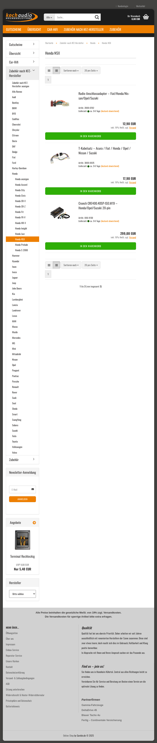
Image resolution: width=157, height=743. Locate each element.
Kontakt (9, 669)
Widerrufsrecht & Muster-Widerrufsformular (25, 697)
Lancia (15, 307)
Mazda (15, 334)
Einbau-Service (12, 652)
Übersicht (34, 29)
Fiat (14, 159)
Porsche (15, 383)
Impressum (10, 646)
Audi (14, 99)
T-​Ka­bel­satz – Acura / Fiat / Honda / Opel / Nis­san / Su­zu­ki (104, 153)
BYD (14, 115)
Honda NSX (20, 241)
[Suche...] (49, 17)
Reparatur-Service (14, 657)
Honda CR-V (20, 203)
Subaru (15, 427)
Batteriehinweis (13, 708)
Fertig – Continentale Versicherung (102, 722)
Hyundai (15, 263)
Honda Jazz (20, 236)
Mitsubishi (16, 356)
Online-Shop (68, 737)
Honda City (20, 192)
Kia (13, 296)
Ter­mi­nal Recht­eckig (22, 558)
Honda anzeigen (22, 181)
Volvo (14, 454)
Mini (14, 350)
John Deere (17, 290)
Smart (15, 416)
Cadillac (15, 121)
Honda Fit (19, 214)
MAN (14, 323)
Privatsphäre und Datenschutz (19, 703)
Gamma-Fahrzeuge (92, 707)
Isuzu (14, 268)
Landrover (16, 312)
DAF (14, 148)
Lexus (14, 318)
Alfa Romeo (17, 94)
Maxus (15, 329)
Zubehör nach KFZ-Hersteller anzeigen (20, 86)
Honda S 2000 (21, 252)
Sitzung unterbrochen (15, 691)
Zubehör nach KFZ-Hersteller (84, 29)
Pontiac (15, 378)
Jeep (14, 285)
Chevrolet (16, 126)
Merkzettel (139, 6)
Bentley (15, 105)
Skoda (14, 411)
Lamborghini (17, 301)
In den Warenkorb (90, 138)
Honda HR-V (20, 225)
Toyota (15, 444)
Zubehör (115, 29)
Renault (15, 389)
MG (13, 345)
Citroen (15, 137)
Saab (14, 400)
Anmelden (23, 501)
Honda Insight (21, 230)
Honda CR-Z (20, 208)
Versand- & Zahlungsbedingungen (20, 680)
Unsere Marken (12, 663)
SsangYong (16, 422)
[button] (49, 73)
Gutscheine (13, 29)
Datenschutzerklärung (15, 674)
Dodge (14, 154)
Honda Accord (21, 187)
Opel (14, 367)
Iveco (14, 274)
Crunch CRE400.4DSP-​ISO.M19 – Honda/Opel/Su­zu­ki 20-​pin (97, 207)
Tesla (14, 438)
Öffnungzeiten (12, 635)
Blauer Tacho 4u (91, 717)
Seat (14, 405)
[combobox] (71, 73)
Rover (14, 394)
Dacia (14, 143)
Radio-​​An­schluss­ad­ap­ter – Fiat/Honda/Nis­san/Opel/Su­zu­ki (103, 98)
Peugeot (15, 372)
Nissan (15, 361)
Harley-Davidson (19, 170)
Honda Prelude (21, 247)
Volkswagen (17, 449)
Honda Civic (20, 197)
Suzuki (15, 432)
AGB (7, 686)
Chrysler (15, 132)
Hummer (16, 258)
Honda (15, 176)
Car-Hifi (52, 29)
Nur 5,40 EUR (22, 569)
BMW (14, 110)
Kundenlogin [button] (122, 6)
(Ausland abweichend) (110, 113)
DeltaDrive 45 (89, 712)
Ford (14, 165)
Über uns (10, 640)
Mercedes (16, 340)
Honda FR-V (20, 219)
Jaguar (15, 279)
